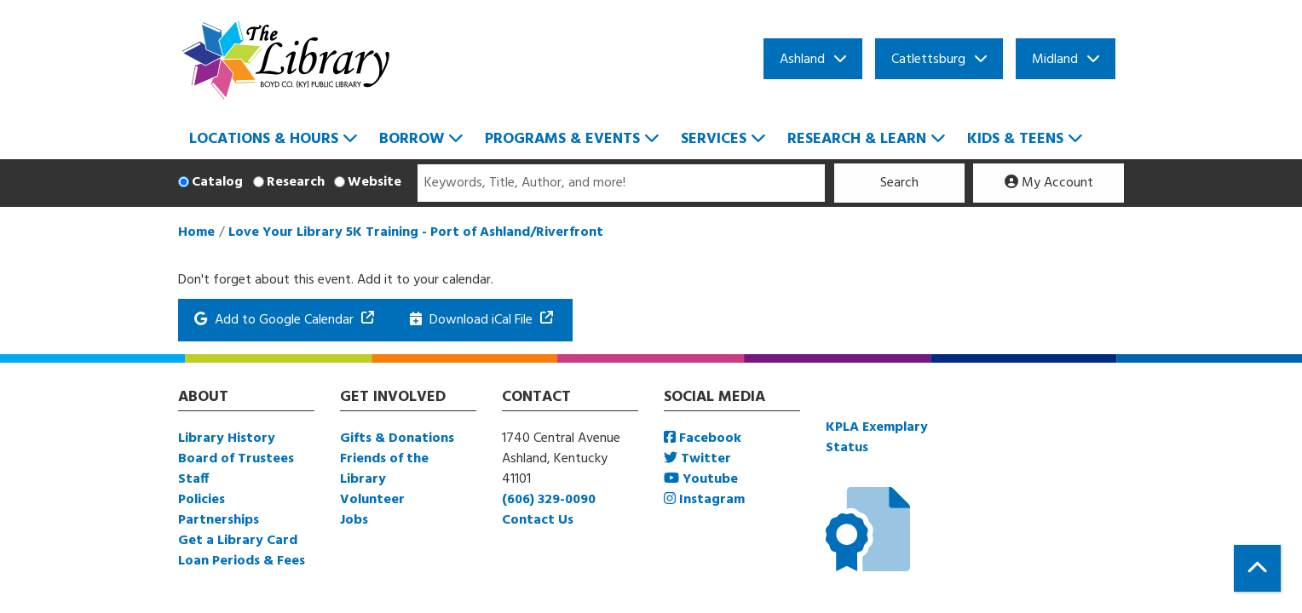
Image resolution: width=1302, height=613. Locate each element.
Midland (1055, 60)
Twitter (697, 459)
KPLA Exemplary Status (877, 437)
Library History (226, 438)
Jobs (354, 520)
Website (374, 182)
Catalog (217, 182)
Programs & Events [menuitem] (562, 139)
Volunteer (372, 500)
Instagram (704, 500)
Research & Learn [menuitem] (856, 139)
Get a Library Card (237, 541)
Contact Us (537, 520)
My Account (1049, 183)
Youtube (701, 479)
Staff (193, 479)
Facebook (702, 438)
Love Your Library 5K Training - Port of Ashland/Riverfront (415, 232)
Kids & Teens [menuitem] (1015, 139)
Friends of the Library (384, 469)
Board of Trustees (236, 459)
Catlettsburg (928, 60)
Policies (201, 500)
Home (196, 232)
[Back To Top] (1257, 568)
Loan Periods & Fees (241, 561)
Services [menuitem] (713, 139)
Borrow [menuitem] (411, 139)
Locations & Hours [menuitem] (263, 139)
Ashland (802, 60)
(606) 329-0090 (549, 500)
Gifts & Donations (397, 438)
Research (296, 182)
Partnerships (218, 520)
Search (899, 183)
